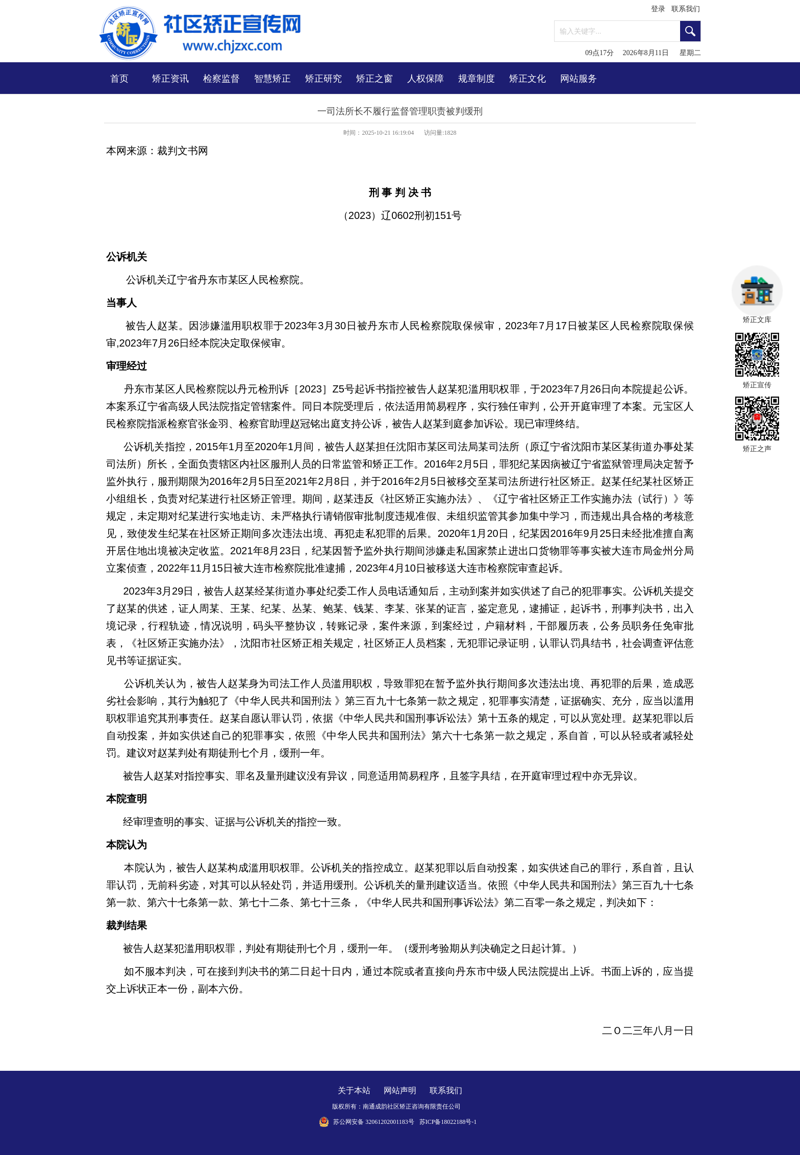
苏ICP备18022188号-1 (448, 1121)
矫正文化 (527, 78)
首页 (119, 78)
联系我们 (685, 9)
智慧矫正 (272, 78)
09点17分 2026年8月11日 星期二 (643, 53)
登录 (658, 9)
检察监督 (221, 78)
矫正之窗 (374, 78)
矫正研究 (323, 78)
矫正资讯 (170, 78)
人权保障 (425, 78)
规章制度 (476, 78)
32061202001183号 (389, 1121)
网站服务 (578, 78)
